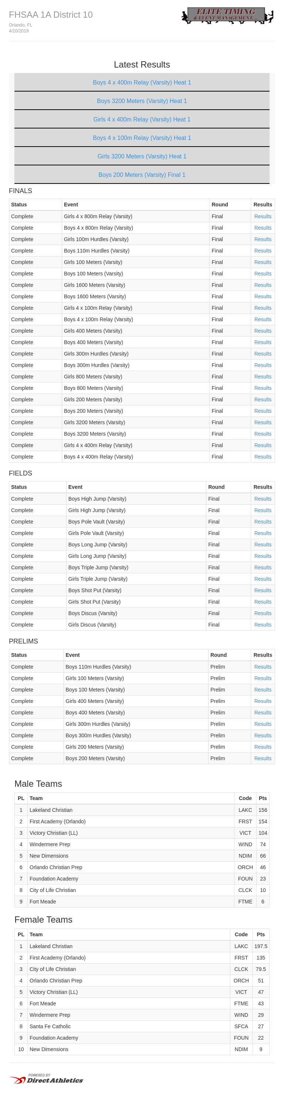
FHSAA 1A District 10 (51, 15)
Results (263, 216)
